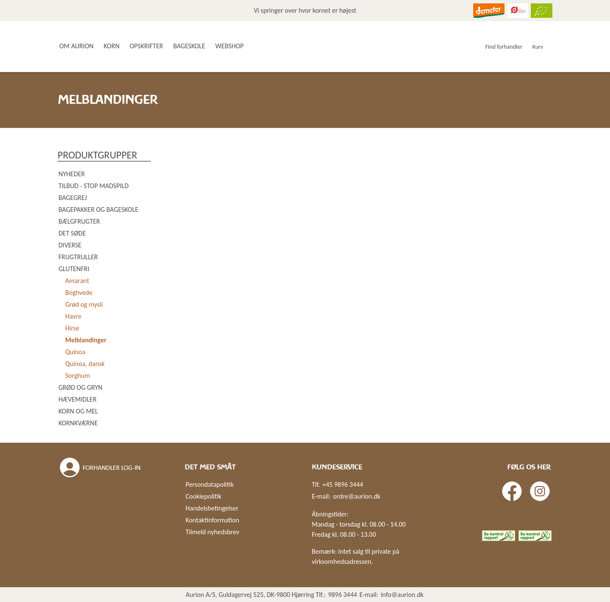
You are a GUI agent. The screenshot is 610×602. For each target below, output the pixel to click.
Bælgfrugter (79, 221)
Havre (73, 316)
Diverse (69, 245)
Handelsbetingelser (212, 508)
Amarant (77, 281)
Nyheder (71, 174)
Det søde (72, 233)
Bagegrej (72, 198)
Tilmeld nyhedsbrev (212, 532)
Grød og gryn (80, 387)
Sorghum (77, 376)
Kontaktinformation (212, 520)
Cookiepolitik (204, 496)
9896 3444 (342, 595)
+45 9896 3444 (342, 484)
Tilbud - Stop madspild (93, 186)
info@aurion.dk (402, 595)
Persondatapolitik (209, 484)
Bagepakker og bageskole (98, 209)
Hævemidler (77, 399)
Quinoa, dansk (85, 364)
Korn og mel (78, 411)
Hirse (72, 328)
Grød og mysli (84, 304)
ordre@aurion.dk (356, 496)
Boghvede (78, 293)
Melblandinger (85, 340)
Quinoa (75, 352)
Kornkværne (77, 423)
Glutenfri (73, 269)
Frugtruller (78, 257)
